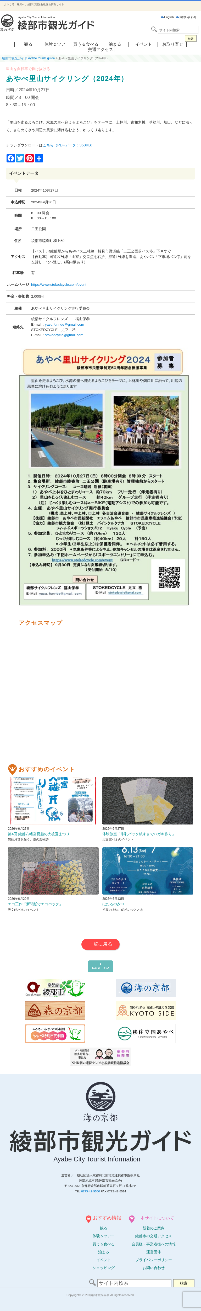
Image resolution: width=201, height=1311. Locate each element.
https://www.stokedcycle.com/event (58, 285)
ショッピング (104, 1268)
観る (28, 44)
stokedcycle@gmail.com (64, 335)
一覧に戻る (100, 944)
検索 (190, 38)
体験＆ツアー (57, 44)
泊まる (115, 44)
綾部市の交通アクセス (153, 1236)
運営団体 (153, 1252)
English (167, 17)
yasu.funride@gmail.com (64, 324)
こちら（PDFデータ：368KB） (68, 145)
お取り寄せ (172, 44)
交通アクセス (100, 49)
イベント (143, 44)
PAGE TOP (100, 966)
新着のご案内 (154, 1228)
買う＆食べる (85, 44)
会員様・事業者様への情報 (154, 1244)
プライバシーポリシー (153, 1260)
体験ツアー (104, 1236)
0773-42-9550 (90, 1191)
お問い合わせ (186, 17)
